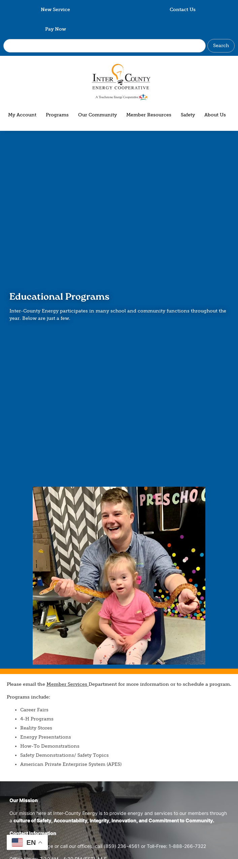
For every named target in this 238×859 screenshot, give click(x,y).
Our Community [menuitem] (97, 115)
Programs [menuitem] (57, 115)
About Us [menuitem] (215, 115)
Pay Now (55, 29)
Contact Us (183, 9)
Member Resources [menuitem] (148, 115)
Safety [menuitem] (188, 115)
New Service (55, 9)
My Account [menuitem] (22, 115)
